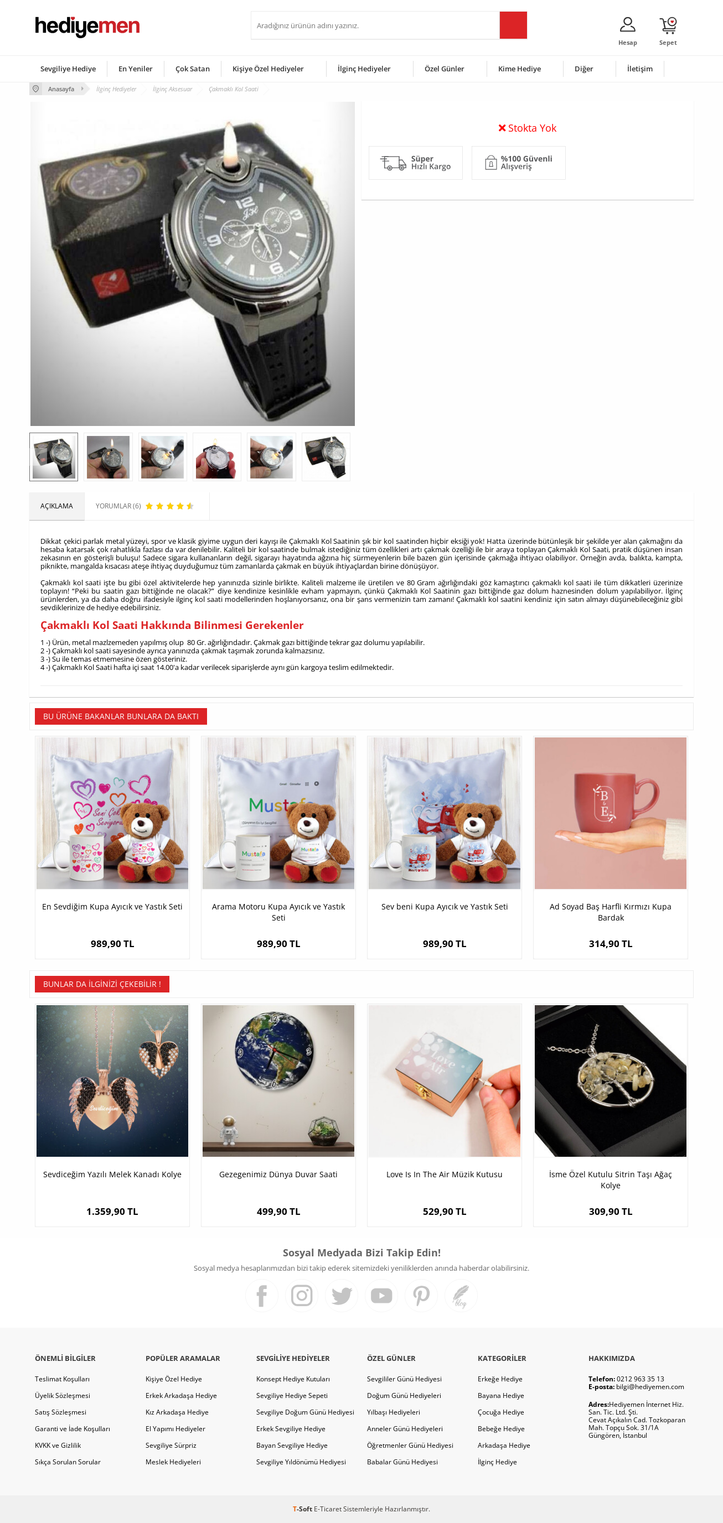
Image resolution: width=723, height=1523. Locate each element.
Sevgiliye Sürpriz (171, 1445)
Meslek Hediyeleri (173, 1462)
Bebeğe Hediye (501, 1428)
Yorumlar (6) (671, 124)
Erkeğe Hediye (500, 1379)
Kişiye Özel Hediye (174, 1379)
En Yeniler (135, 69)
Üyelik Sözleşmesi (62, 1395)
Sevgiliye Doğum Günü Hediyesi (305, 1412)
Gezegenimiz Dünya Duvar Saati (278, 1174)
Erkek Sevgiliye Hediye (291, 1428)
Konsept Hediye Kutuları (293, 1379)
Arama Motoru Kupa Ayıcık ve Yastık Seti (278, 912)
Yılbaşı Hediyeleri (393, 1412)
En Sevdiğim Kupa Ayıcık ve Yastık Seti (112, 906)
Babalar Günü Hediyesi (402, 1462)
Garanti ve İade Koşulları (72, 1428)
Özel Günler (444, 69)
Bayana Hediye (501, 1395)
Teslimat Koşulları (62, 1379)
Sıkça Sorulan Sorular (68, 1462)
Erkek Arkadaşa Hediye (181, 1395)
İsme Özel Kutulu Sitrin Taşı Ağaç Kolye (610, 1180)
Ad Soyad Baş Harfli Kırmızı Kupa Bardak (611, 912)
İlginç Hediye (497, 1462)
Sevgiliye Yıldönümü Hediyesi (301, 1462)
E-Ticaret (328, 1509)
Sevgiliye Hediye (68, 69)
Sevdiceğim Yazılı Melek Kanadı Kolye (112, 1174)
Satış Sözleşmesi (60, 1412)
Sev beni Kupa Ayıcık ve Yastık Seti (444, 906)
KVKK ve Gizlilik (58, 1445)
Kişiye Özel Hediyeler (268, 69)
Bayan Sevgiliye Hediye (292, 1445)
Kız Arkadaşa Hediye (177, 1412)
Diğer (584, 69)
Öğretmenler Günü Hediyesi (410, 1445)
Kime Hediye (519, 69)
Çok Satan (192, 69)
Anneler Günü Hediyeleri (405, 1428)
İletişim (640, 69)
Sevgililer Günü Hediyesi (404, 1379)
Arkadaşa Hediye (504, 1445)
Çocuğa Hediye (501, 1412)
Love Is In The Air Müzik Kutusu (444, 1174)
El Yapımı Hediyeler (175, 1428)
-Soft (303, 1509)
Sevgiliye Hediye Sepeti (292, 1395)
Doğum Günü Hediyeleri (404, 1395)
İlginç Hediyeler (364, 69)
